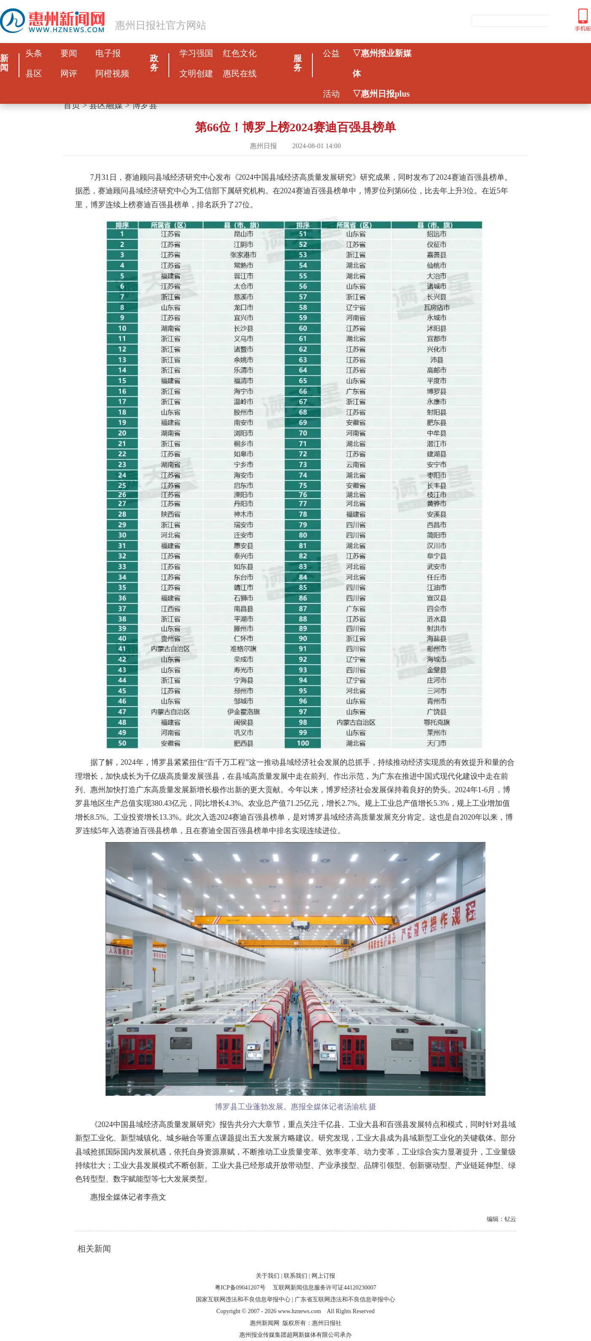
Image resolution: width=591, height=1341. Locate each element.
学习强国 (196, 53)
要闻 (68, 53)
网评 (68, 73)
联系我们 (295, 1276)
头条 (33, 53)
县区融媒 (106, 105)
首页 (71, 105)
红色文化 (240, 53)
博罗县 (144, 105)
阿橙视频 (112, 73)
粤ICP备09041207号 (240, 1287)
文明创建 (196, 73)
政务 (154, 63)
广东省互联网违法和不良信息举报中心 (345, 1299)
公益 (331, 53)
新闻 (4, 63)
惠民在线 (240, 73)
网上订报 (323, 1276)
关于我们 (267, 1276)
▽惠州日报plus (381, 93)
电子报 (108, 53)
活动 (331, 93)
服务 (297, 63)
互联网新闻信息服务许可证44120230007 (324, 1287)
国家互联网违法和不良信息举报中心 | (244, 1299)
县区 (33, 73)
